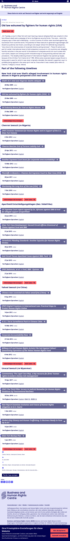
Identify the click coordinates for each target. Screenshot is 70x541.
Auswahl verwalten (59, 535)
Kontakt (47, 505)
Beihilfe (3, 470)
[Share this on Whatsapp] (2, 482)
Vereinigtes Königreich (30, 465)
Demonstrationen (21, 470)
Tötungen (15, 470)
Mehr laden (28, 199)
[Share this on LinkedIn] (7, 482)
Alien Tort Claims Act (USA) (31, 470)
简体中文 (27, 399)
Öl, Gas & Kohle (5, 459)
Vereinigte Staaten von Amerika (18, 465)
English (21, 89)
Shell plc (8, 454)
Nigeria (9, 465)
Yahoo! (23, 454)
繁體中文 (34, 399)
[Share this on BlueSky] (9, 482)
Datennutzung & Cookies (35, 505)
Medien (25, 505)
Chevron (4, 454)
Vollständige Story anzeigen (13, 121)
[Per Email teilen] (12, 482)
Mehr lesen (8, 31)
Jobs (20, 505)
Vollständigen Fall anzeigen (13, 199)
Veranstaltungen (12, 505)
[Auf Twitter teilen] (4, 482)
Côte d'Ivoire (4, 465)
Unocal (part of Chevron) (16, 454)
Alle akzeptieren (59, 531)
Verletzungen (9, 470)
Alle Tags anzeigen (10, 475)
